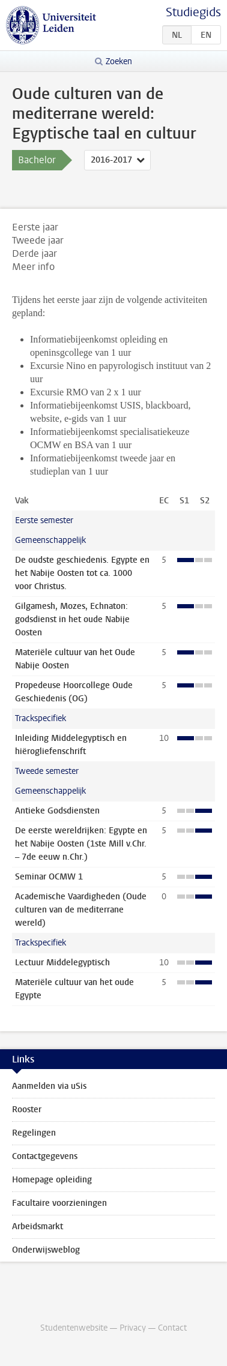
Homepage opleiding (52, 1179)
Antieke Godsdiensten (57, 810)
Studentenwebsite (73, 1328)
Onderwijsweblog (46, 1250)
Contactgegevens (44, 1156)
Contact (172, 1328)
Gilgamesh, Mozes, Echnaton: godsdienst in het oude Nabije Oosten (72, 619)
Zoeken (119, 61)
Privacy (133, 1328)
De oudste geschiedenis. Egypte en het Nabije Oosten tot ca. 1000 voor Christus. (82, 573)
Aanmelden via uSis (49, 1086)
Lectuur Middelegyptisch (62, 962)
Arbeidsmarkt (37, 1226)
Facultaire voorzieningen (59, 1203)
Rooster (26, 1109)
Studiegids (193, 12)
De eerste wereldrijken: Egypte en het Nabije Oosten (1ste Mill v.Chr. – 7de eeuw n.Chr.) (81, 844)
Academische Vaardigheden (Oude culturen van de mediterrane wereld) (81, 910)
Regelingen (34, 1133)
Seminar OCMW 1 (49, 876)
